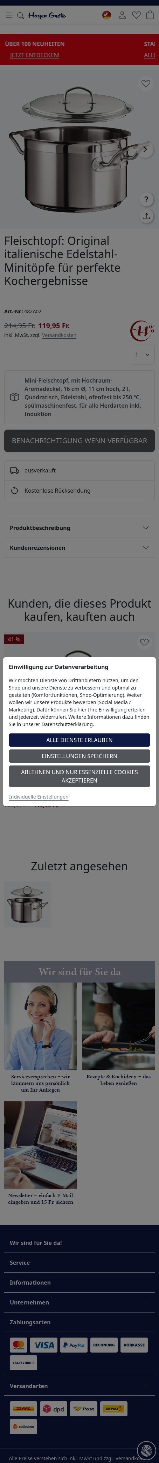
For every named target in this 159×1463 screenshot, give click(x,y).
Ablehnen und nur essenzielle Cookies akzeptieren (79, 776)
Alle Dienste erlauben (79, 740)
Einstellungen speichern (79, 756)
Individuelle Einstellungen (39, 796)
